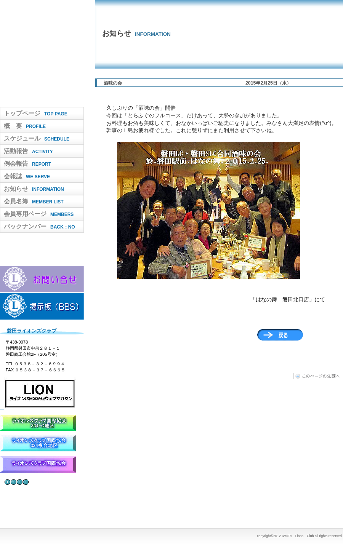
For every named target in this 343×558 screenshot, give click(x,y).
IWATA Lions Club (42, 53)
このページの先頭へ (318, 376)
